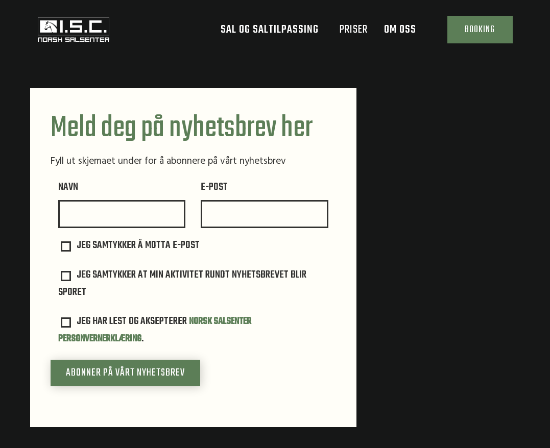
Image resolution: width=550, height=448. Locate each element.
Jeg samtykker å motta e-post (130, 246)
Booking (476, 33)
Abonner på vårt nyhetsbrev (125, 373)
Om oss (398, 33)
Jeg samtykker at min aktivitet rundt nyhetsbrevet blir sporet (182, 284)
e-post (214, 187)
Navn (68, 187)
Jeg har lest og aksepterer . (157, 330)
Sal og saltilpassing (267, 33)
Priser (345, 33)
